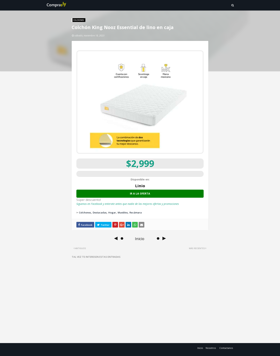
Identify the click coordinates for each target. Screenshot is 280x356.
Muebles (123, 212)
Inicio (200, 348)
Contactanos (226, 348)
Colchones (85, 212)
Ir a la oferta (140, 193)
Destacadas (100, 212)
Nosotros (211, 348)
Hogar (112, 212)
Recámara (135, 212)
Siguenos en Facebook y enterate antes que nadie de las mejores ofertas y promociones (127, 204)
